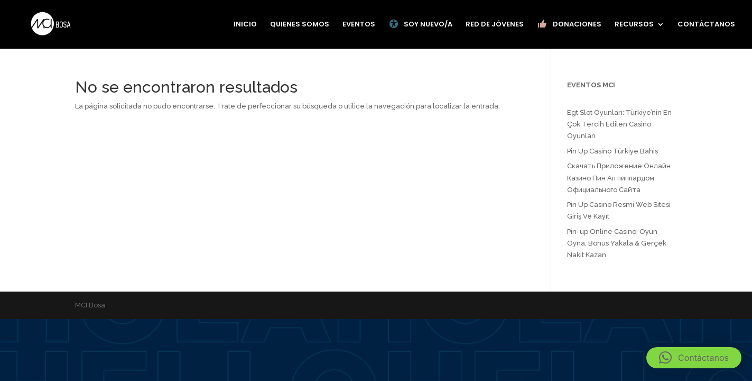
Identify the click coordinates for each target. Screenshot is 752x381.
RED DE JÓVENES (495, 25)
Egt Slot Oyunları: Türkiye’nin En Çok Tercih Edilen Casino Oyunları (619, 124)
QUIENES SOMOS (299, 25)
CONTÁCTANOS (706, 25)
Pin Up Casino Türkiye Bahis (612, 151)
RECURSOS (634, 25)
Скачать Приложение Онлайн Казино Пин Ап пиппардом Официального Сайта (619, 177)
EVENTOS (358, 25)
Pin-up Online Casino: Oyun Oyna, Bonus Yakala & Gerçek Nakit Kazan (616, 243)
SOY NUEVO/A (420, 24)
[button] (693, 357)
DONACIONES (569, 24)
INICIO (245, 25)
